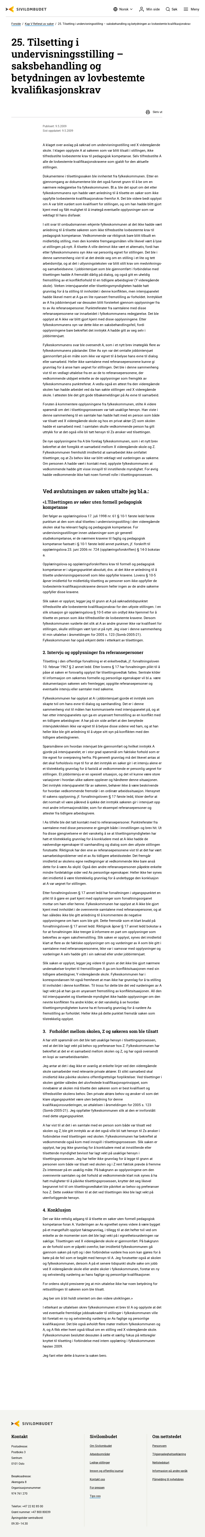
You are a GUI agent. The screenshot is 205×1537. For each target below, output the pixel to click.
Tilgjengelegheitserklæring (169, 1454)
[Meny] (191, 9)
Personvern (159, 1446)
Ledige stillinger (100, 1462)
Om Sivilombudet (101, 1446)
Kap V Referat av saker (39, 24)
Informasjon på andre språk (170, 1471)
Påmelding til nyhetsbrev (168, 1479)
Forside (16, 24)
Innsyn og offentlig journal (106, 1471)
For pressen (97, 1487)
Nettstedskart (160, 1462)
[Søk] (171, 9)
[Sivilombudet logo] (26, 9)
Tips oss (95, 1496)
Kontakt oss (97, 1479)
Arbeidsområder (100, 1454)
